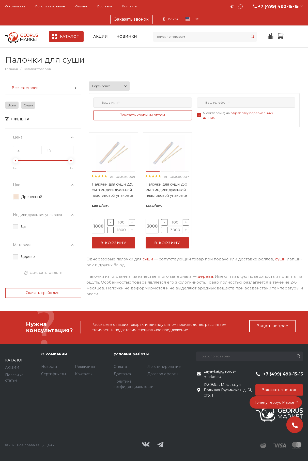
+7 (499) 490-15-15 (278, 6)
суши (148, 259)
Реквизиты (85, 366)
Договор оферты (162, 374)
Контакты (129, 6)
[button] (99, 171)
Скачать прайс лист (43, 292)
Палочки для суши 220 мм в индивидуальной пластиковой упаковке (112, 190)
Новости (49, 366)
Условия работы (131, 354)
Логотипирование (50, 6)
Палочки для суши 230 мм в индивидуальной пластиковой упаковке (166, 190)
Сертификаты (53, 374)
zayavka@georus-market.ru (220, 374)
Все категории (44, 88)
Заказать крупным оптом (142, 115)
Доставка (104, 6)
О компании (15, 6)
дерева (205, 276)
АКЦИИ (12, 367)
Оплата (81, 6)
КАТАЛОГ (14, 360)
